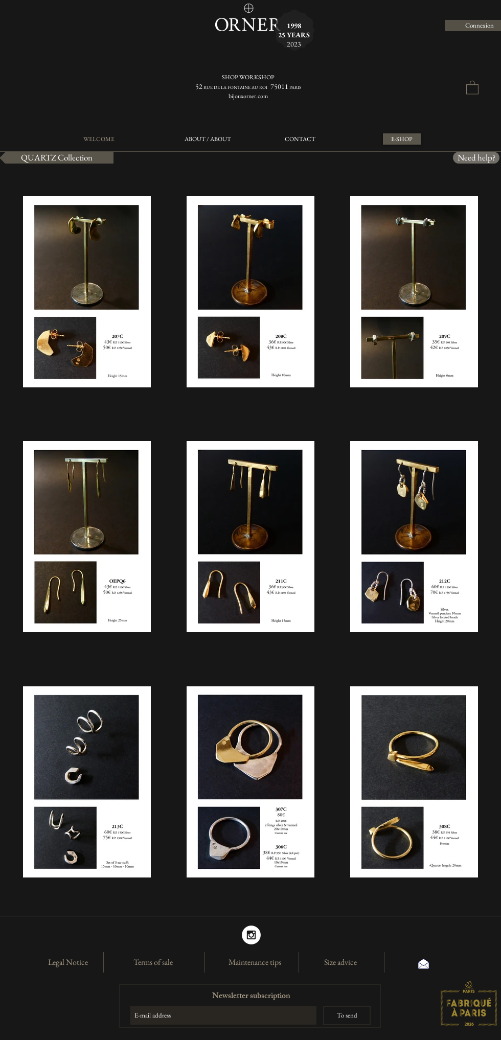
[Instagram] (251, 935)
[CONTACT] (300, 139)
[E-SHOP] (402, 139)
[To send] (347, 1015)
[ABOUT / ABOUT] (208, 139)
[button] (472, 87)
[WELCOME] (99, 139)
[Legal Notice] (68, 962)
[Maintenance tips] (254, 962)
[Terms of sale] (153, 962)
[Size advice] (340, 962)
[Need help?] (476, 158)
